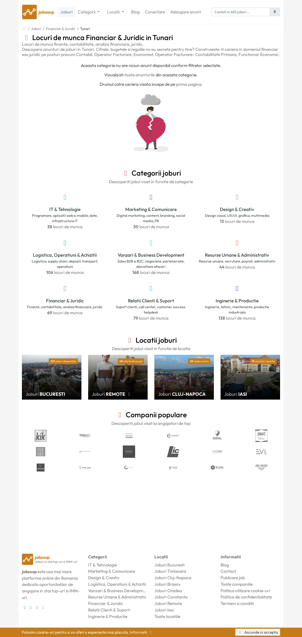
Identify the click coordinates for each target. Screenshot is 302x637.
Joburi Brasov (167, 584)
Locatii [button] (114, 12)
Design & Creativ (237, 209)
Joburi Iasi (164, 610)
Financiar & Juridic (65, 300)
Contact (228, 571)
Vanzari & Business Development (151, 255)
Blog (135, 12)
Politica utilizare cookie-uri (245, 590)
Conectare (155, 12)
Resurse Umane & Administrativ (237, 255)
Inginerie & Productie (237, 300)
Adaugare (185, 12)
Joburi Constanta (170, 597)
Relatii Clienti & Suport (151, 300)
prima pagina (188, 84)
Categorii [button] (87, 12)
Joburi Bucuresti (169, 565)
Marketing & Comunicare (151, 209)
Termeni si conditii (237, 603)
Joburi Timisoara (170, 571)
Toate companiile (237, 584)
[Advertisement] (151, 511)
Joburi (66, 12)
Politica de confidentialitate (246, 597)
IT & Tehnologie (65, 209)
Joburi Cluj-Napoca (172, 577)
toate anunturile (139, 74)
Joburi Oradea (168, 590)
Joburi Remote (168, 603)
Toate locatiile (167, 616)
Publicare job (233, 577)
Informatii (141, 632)
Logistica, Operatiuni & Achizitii (65, 255)
